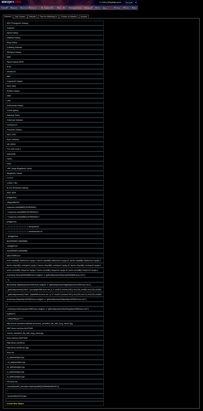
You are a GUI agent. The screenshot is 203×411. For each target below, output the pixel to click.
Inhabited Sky (49, 8)
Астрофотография (75, 8)
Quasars (84, 17)
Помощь (117, 8)
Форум (97, 8)
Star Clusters (20, 17)
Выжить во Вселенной (29, 8)
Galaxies (7, 17)
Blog (107, 8)
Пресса (126, 8)
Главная (4, 8)
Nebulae (32, 17)
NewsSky (61, 8)
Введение (13, 8)
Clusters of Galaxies (69, 17)
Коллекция (88, 8)
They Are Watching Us (48, 17)
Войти (134, 8)
